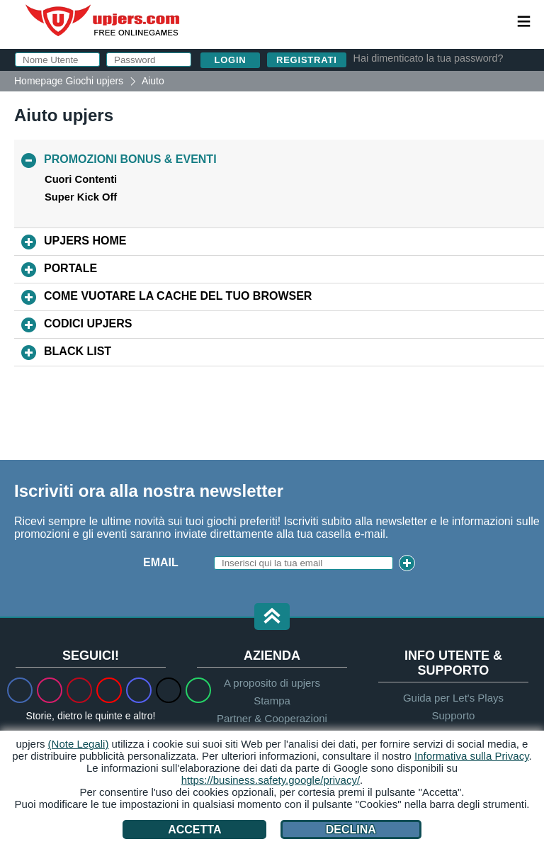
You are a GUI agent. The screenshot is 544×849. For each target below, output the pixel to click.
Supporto (453, 715)
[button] (272, 617)
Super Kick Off (81, 197)
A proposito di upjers (272, 683)
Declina (351, 829)
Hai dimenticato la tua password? (428, 58)
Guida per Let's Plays (453, 698)
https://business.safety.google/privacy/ (270, 780)
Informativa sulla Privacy (471, 756)
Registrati (306, 60)
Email (160, 562)
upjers (103, 20)
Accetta (194, 829)
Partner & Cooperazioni (272, 718)
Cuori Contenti (81, 179)
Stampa (272, 701)
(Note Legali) (78, 744)
